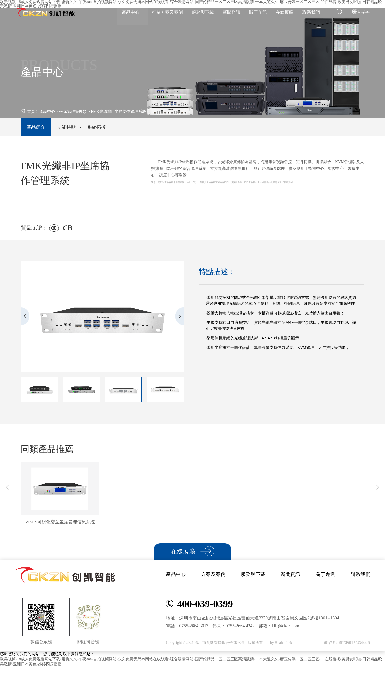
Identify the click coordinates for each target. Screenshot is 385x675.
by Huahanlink (282, 650)
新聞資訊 (231, 12)
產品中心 (132, 12)
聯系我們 (311, 12)
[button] (20, 320)
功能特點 (75, 129)
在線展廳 (284, 12)
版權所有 (256, 650)
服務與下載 (203, 12)
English (364, 11)
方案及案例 (213, 582)
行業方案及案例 (167, 12)
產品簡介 (39, 129)
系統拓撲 (111, 129)
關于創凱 (258, 12)
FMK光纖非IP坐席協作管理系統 (118, 111)
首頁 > (29, 111)
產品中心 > (49, 111)
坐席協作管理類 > (74, 111)
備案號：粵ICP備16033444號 (345, 650)
